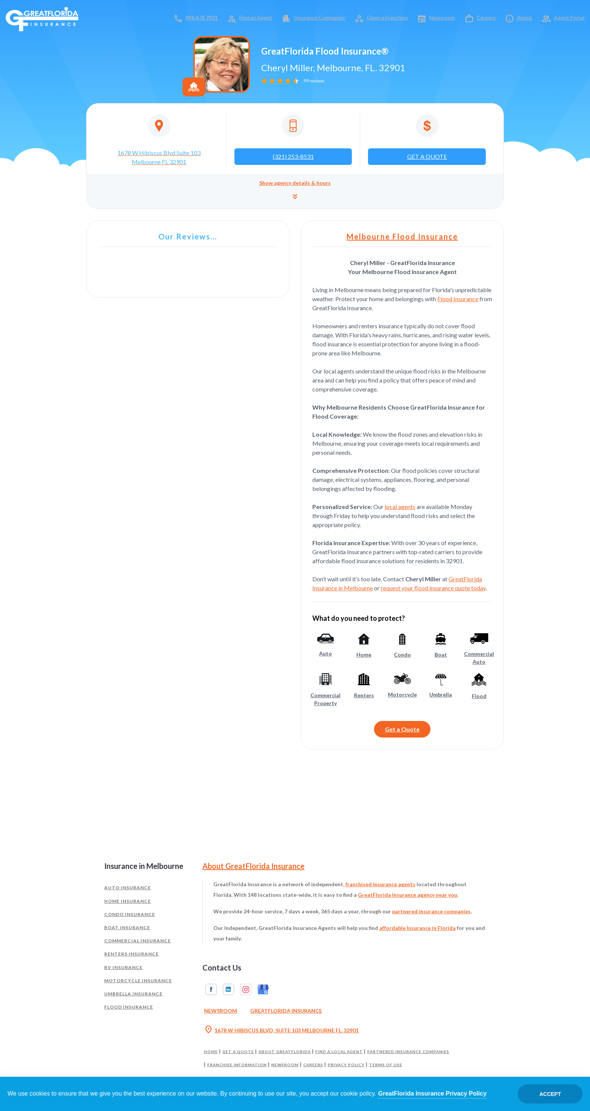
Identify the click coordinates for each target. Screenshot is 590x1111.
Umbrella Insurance (133, 994)
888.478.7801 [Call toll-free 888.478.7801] (202, 17)
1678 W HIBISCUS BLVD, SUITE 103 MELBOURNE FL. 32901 (281, 1030)
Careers (486, 17)
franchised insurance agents (380, 884)
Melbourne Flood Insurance (402, 236)
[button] (295, 191)
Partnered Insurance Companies (408, 1051)
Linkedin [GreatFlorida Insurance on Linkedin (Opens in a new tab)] (228, 989)
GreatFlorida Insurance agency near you (407, 895)
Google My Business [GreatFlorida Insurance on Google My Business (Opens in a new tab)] (263, 989)
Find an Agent (255, 17)
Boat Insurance (127, 927)
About (524, 17)
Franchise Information (237, 1064)
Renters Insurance (131, 954)
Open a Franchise (387, 17)
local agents (400, 506)
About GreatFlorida (285, 1051)
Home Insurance (127, 901)
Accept (550, 1094)
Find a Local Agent (339, 1051)
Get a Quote (402, 729)
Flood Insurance (457, 298)
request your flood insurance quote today (433, 587)
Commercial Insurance (137, 940)
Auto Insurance (127, 887)
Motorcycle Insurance (138, 980)
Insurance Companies (319, 17)
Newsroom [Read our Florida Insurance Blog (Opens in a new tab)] (220, 1010)
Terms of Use (385, 1064)
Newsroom (442, 17)
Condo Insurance (129, 914)
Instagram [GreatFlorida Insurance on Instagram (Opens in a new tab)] (245, 989)
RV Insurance (123, 967)
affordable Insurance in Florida (417, 928)
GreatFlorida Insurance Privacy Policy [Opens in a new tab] (432, 1093)
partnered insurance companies (431, 911)
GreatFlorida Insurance (286, 1010)
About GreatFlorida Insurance (253, 865)
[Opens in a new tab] (159, 140)
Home (211, 1051)
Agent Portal (569, 17)
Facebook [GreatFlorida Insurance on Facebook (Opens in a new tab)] (211, 989)
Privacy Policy (346, 1064)
